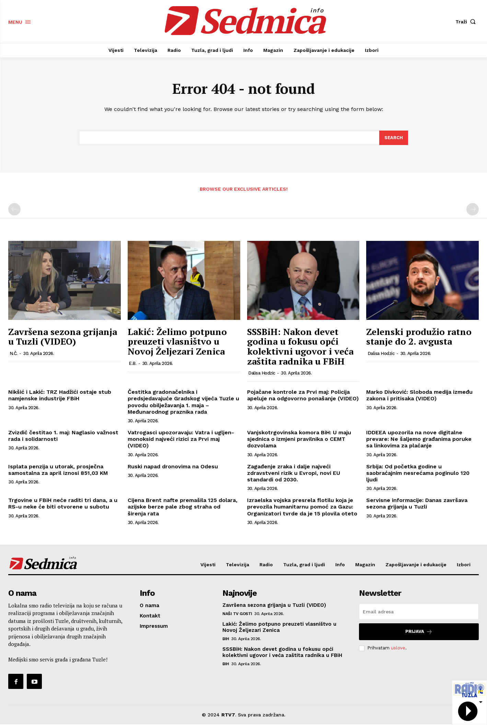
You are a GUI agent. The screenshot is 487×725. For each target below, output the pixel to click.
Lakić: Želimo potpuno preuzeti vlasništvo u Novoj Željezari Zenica (177, 341)
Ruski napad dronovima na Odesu (173, 467)
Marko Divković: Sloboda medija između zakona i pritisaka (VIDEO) (419, 395)
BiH (225, 639)
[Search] (393, 138)
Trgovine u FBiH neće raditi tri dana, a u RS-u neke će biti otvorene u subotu (62, 503)
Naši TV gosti (237, 614)
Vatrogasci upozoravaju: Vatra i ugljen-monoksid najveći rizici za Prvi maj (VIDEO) (181, 439)
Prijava (418, 632)
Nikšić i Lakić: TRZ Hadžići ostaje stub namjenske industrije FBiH (59, 395)
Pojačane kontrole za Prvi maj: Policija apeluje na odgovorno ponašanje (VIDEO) (303, 395)
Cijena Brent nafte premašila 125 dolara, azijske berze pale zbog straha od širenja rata (182, 507)
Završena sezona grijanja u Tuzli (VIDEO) (62, 337)
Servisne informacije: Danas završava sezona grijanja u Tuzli (416, 503)
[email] (419, 612)
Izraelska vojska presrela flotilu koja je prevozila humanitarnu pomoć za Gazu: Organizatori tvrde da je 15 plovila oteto (302, 507)
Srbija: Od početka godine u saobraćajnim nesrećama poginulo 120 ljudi (417, 473)
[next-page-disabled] (472, 210)
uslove (398, 648)
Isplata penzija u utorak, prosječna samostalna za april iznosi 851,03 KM (58, 470)
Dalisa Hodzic (261, 373)
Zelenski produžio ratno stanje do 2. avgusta (419, 337)
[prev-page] (14, 210)
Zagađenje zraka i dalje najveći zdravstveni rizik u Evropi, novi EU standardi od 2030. (293, 473)
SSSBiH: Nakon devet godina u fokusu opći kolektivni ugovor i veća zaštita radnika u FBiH (300, 346)
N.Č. (14, 353)
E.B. (132, 363)
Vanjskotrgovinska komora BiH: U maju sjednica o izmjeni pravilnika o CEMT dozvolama (299, 439)
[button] (467, 21)
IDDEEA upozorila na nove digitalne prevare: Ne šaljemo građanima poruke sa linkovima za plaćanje (419, 439)
